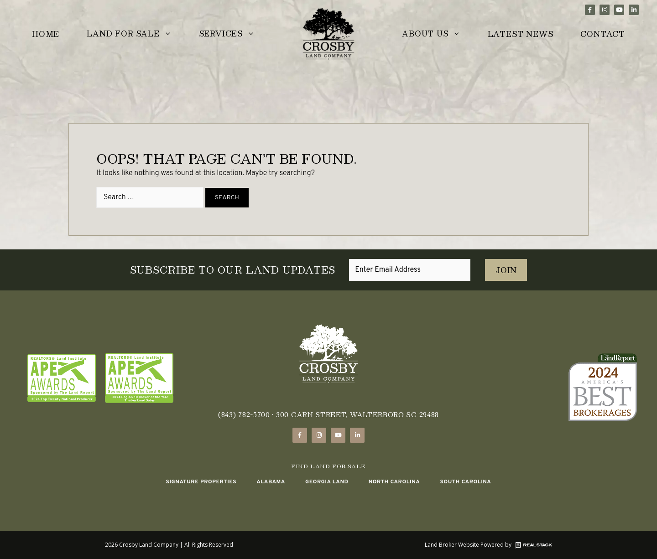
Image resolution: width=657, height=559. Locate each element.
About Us (438, 34)
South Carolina (465, 482)
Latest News (520, 34)
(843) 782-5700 (244, 414)
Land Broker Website (452, 545)
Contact (602, 34)
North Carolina (394, 482)
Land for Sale (136, 34)
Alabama (270, 482)
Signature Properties (201, 482)
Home (45, 34)
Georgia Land (327, 482)
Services (233, 34)
